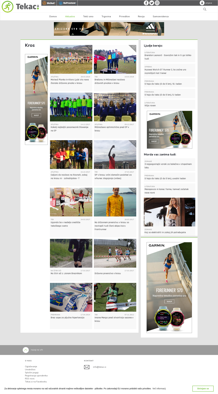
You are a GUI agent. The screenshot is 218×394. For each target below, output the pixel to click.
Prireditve (124, 16)
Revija (141, 16)
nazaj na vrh (33, 349)
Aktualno (70, 16)
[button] (159, 388)
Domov (53, 16)
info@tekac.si (99, 367)
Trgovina (106, 16)
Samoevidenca (161, 16)
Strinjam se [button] (203, 388)
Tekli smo (88, 16)
